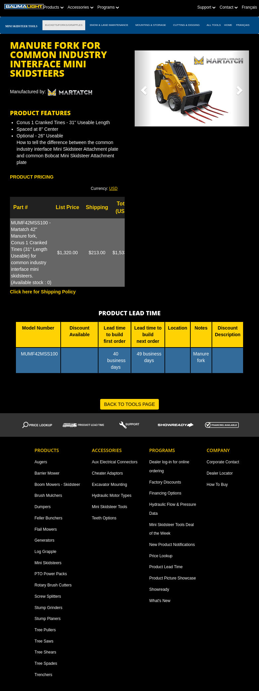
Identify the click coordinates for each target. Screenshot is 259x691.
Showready (159, 589)
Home (228, 25)
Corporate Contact (223, 462)
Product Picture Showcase (172, 578)
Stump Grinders (48, 607)
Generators (44, 540)
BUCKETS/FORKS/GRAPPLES (63, 25)
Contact (229, 7)
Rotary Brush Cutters (53, 585)
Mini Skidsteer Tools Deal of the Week (171, 529)
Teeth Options (104, 518)
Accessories (81, 7)
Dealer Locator (220, 473)
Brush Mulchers (48, 495)
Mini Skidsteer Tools (109, 506)
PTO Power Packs (50, 574)
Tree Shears (45, 652)
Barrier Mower (46, 473)
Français (249, 7)
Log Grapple (45, 551)
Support (206, 7)
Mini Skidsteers (47, 563)
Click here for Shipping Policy (43, 291)
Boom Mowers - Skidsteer (57, 484)
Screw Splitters (47, 596)
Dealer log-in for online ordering (169, 466)
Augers (40, 462)
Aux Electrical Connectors (114, 462)
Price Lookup (160, 556)
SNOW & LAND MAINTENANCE (109, 25)
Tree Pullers (45, 630)
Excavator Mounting (109, 484)
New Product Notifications (172, 544)
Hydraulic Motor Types (111, 495)
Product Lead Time (166, 567)
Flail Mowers (45, 529)
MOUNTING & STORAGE (151, 25)
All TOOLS (214, 25)
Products (53, 7)
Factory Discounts (165, 482)
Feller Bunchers (48, 518)
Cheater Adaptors (107, 473)
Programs (108, 7)
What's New (159, 600)
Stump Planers (47, 618)
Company (218, 450)
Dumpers (42, 506)
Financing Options (165, 493)
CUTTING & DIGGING (186, 25)
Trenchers (43, 674)
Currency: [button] (104, 188)
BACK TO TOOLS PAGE (129, 404)
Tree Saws (43, 641)
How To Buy (217, 484)
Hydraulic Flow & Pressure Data (172, 509)
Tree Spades (45, 663)
